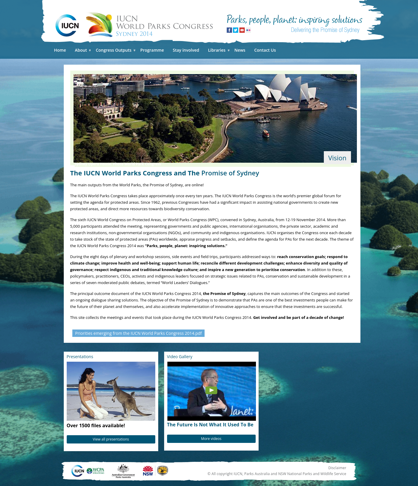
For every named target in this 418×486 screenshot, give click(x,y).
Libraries (217, 50)
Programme (152, 50)
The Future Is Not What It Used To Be (210, 424)
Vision (337, 157)
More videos (211, 438)
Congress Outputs (113, 50)
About (81, 50)
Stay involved (186, 50)
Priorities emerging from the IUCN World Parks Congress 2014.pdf (138, 333)
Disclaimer (337, 467)
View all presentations (111, 439)
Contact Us (265, 50)
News (239, 50)
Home (60, 50)
